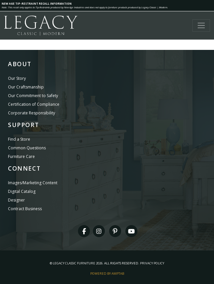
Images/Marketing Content (32, 183)
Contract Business (25, 209)
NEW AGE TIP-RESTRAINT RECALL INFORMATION (37, 3)
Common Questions (27, 148)
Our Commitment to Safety (33, 95)
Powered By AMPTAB (107, 273)
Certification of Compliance (33, 104)
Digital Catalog (22, 191)
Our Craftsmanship (26, 87)
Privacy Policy (152, 263)
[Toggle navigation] (201, 25)
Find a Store (19, 139)
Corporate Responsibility (31, 113)
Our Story (17, 78)
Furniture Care (21, 156)
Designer (16, 200)
